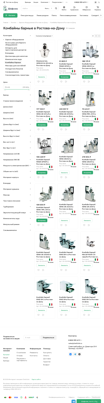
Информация (35, 349)
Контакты (33, 356)
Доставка (47, 359)
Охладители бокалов (14, 69)
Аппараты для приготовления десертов (15, 49)
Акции (5, 358)
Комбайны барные (13, 62)
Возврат (46, 365)
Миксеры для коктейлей (15, 66)
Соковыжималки (12, 72)
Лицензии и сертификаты (22, 359)
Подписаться (48, 338)
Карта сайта (36, 379)
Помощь (46, 349)
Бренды (6, 361)
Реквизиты (34, 353)
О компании (21, 353)
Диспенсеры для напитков (16, 56)
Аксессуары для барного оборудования (15, 44)
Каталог (6, 355)
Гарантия (46, 362)
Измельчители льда (13, 59)
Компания (21, 349)
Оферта (71, 397)
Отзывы (20, 356)
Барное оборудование (14, 40)
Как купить (47, 353)
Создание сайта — (89, 397)
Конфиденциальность (57, 397)
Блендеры (9, 53)
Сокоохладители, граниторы (17, 75)
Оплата (46, 356)
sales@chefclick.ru (75, 343)
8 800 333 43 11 (81, 2)
